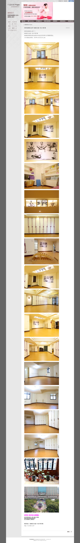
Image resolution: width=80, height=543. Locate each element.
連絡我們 (65, 1)
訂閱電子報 (60, 1)
